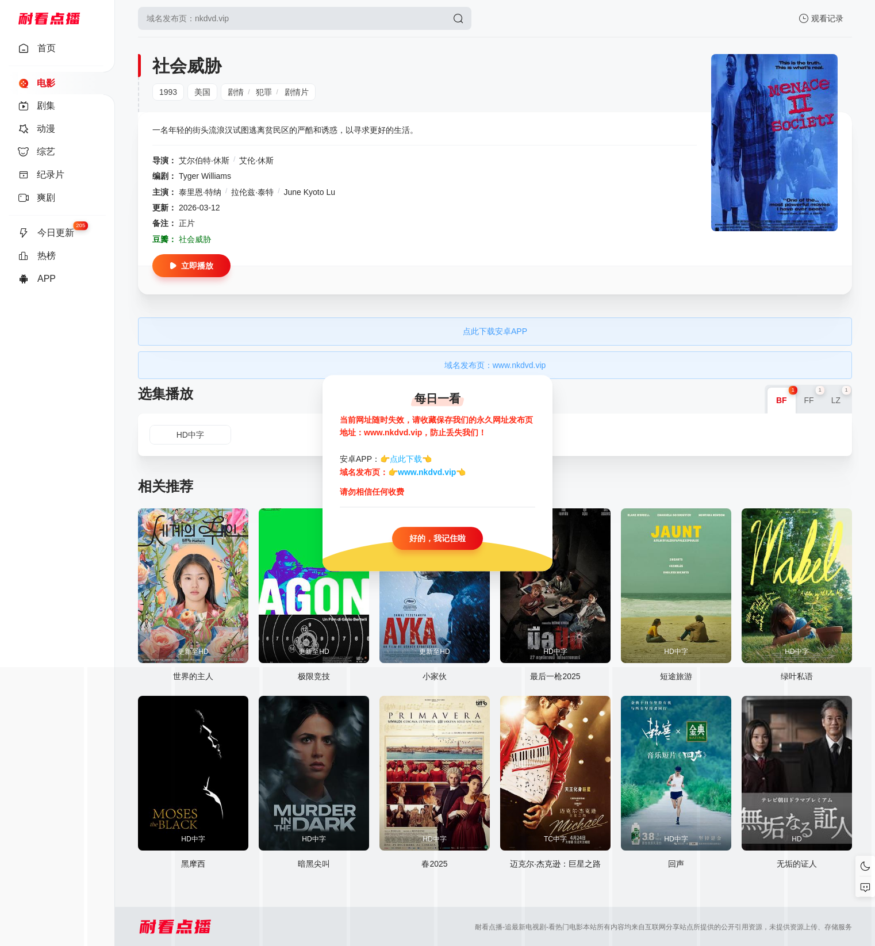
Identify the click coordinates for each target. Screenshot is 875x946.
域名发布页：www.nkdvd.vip (495, 365)
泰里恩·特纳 (200, 192)
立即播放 (191, 265)
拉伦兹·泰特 (252, 192)
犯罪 (264, 92)
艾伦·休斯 (256, 160)
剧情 (236, 92)
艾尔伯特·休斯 (204, 160)
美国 (202, 92)
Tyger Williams (205, 176)
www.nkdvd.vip (427, 472)
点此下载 (406, 459)
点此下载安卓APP (495, 331)
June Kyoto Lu (309, 192)
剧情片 (297, 92)
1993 (168, 92)
